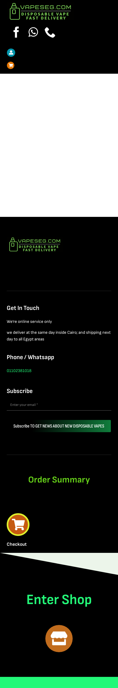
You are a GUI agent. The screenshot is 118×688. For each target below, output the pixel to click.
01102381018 (19, 370)
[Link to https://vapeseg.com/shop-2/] (59, 638)
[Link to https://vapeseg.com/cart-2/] (11, 65)
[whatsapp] (33, 32)
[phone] (50, 32)
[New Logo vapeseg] (40, 4)
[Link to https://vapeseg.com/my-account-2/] (11, 52)
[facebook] (16, 32)
